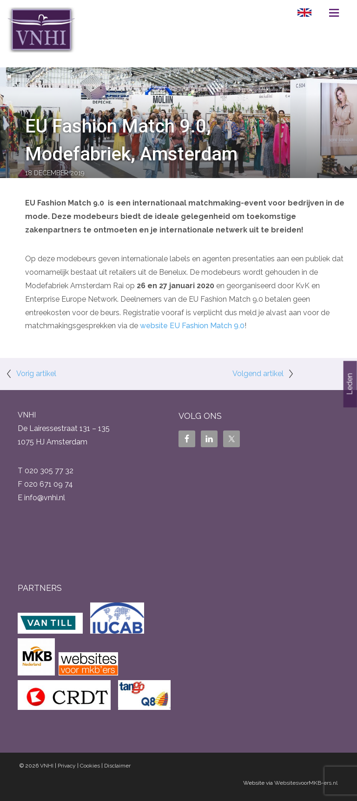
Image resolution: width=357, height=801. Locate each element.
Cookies (90, 765)
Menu (334, 12)
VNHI (46, 765)
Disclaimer (117, 765)
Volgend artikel (258, 373)
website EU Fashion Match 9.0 (192, 325)
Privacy (67, 765)
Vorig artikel (36, 373)
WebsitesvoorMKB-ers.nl (305, 783)
